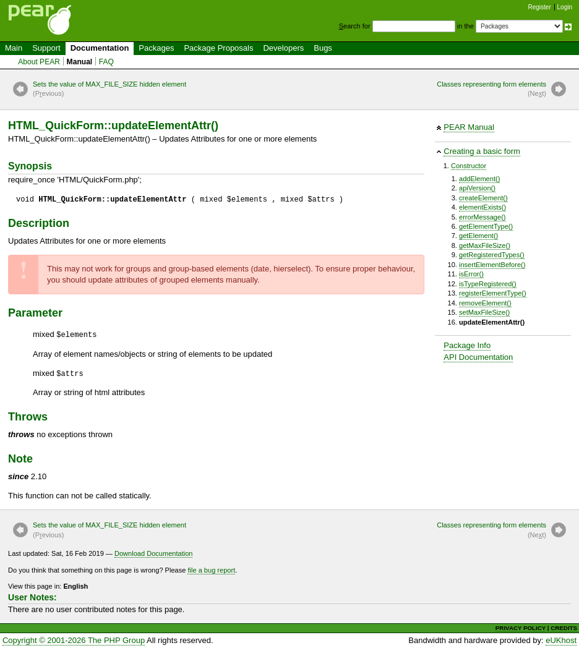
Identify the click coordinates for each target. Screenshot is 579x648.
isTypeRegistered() (488, 284)
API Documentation (478, 357)
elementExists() (482, 207)
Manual (80, 62)
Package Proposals (218, 48)
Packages (156, 48)
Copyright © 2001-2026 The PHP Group (73, 640)
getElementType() (486, 226)
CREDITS (564, 628)
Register (539, 7)
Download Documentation (153, 553)
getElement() (478, 235)
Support (46, 48)
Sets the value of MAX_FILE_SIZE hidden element (109, 89)
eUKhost (561, 640)
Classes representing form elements (491, 89)
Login (564, 7)
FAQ (106, 62)
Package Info (467, 345)
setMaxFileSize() (484, 312)
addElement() (479, 178)
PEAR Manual (469, 127)
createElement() (483, 198)
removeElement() (485, 303)
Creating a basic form (482, 151)
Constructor (468, 165)
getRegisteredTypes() (492, 254)
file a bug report (211, 570)
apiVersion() (477, 188)
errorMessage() (482, 217)
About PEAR (39, 62)
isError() (471, 274)
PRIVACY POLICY (520, 628)
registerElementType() (492, 293)
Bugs (323, 48)
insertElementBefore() (492, 264)
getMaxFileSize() (484, 245)
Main (13, 48)
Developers (283, 48)
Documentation (100, 48)
